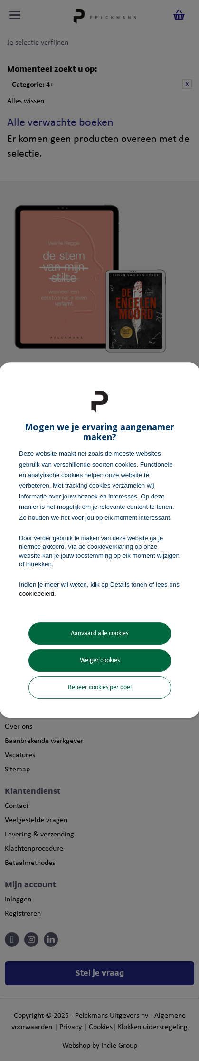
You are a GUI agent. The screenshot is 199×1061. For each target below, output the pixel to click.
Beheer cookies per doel (100, 687)
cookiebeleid (36, 593)
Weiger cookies (100, 660)
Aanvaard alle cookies (99, 633)
